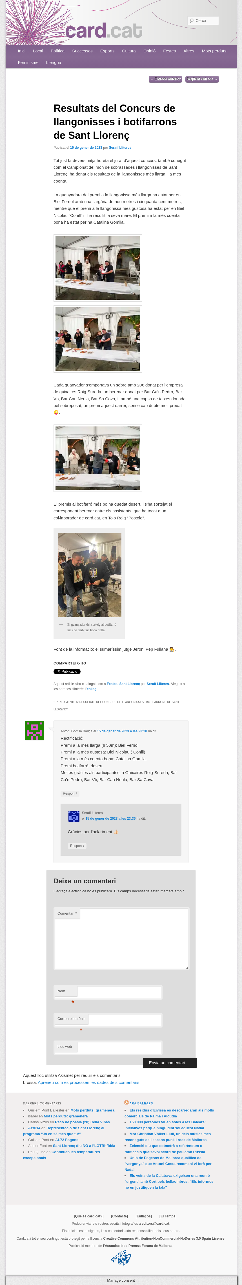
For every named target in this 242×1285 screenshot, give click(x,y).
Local (38, 50)
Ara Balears (141, 1103)
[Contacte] (119, 1216)
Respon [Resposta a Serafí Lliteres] (77, 846)
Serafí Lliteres (120, 148)
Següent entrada (202, 79)
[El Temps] (167, 1216)
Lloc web (64, 1046)
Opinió (149, 50)
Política (58, 50)
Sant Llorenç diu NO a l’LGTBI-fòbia (84, 1146)
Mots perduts (214, 50)
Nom (65, 993)
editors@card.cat (155, 1224)
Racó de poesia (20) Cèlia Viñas (82, 1122)
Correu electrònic (71, 1020)
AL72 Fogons (66, 1140)
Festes (169, 50)
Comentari (67, 913)
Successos (82, 50)
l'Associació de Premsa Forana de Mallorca (137, 1246)
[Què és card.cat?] (89, 1216)
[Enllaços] (144, 1216)
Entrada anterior (165, 79)
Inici (21, 50)
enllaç (91, 689)
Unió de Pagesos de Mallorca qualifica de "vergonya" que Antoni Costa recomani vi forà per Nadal (168, 1164)
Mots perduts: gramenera (92, 1110)
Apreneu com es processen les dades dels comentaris (88, 1082)
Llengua (53, 62)
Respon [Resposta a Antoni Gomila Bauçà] (70, 793)
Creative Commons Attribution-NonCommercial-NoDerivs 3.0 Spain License (163, 1238)
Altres (188, 50)
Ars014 (34, 1128)
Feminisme (28, 62)
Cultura (129, 50)
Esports (107, 50)
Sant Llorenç (129, 684)
